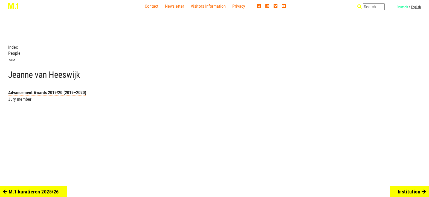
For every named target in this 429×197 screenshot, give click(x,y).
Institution (412, 192)
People (14, 53)
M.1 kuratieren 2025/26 (31, 192)
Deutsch (402, 7)
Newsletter (174, 6)
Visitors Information (208, 6)
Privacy (238, 6)
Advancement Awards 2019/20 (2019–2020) (47, 92)
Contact (151, 6)
